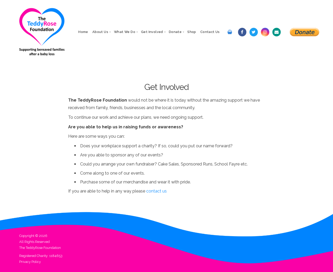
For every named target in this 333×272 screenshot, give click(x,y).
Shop (191, 32)
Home (83, 32)
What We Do (124, 32)
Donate (175, 32)
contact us (156, 191)
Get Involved (152, 32)
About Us (100, 32)
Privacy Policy (30, 262)
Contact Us (210, 32)
